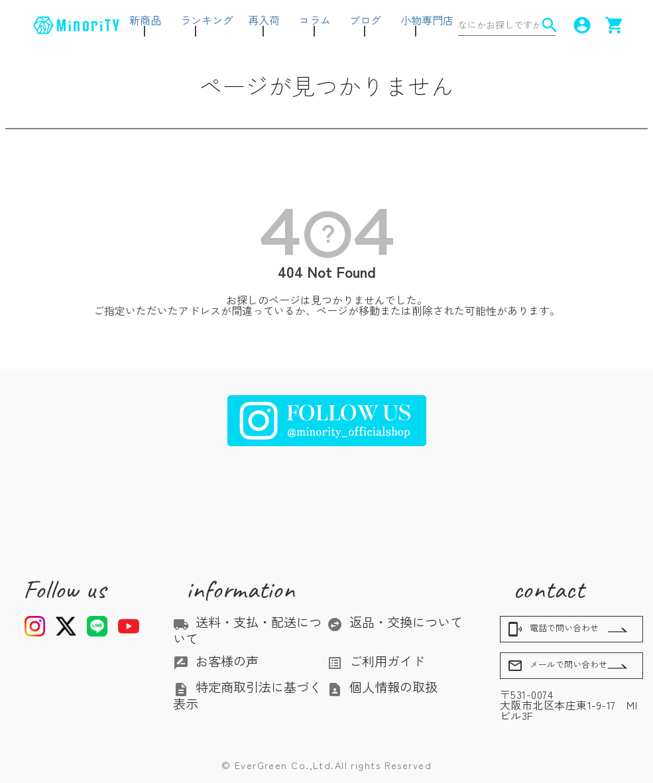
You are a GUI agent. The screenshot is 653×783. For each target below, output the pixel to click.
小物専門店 (426, 20)
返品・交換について (395, 622)
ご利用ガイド (376, 661)
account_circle (579, 25)
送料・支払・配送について (247, 630)
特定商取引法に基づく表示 (247, 695)
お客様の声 (216, 661)
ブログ (365, 20)
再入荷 (264, 20)
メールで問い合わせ (557, 666)
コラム (315, 20)
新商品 (145, 20)
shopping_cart (612, 25)
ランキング (206, 20)
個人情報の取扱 (382, 687)
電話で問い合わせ (553, 629)
